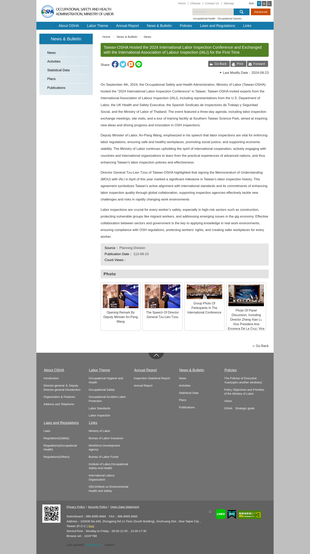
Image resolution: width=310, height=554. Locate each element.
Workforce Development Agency (104, 447)
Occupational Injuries (229, 18)
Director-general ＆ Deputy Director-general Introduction (61, 387)
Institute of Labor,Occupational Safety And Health (108, 466)
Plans (51, 79)
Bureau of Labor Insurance (106, 438)
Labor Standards (99, 408)
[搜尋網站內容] (216, 12)
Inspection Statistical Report (152, 378)
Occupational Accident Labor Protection (107, 399)
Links (247, 26)
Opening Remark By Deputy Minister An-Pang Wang (120, 303)
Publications (56, 88)
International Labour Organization (101, 477)
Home (182, 3)
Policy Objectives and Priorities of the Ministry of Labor (244, 391)
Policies (186, 26)
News (51, 53)
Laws (46, 430)
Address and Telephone (58, 404)
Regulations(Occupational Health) (60, 447)
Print (240, 64)
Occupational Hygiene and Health (106, 380)
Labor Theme (97, 26)
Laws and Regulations (217, 26)
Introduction (51, 378)
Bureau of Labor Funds (103, 456)
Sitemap (229, 3)
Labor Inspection (99, 415)
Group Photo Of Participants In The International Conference (204, 299)
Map (91, 526)
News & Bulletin (159, 26)
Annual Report (127, 26)
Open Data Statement (124, 506)
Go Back (221, 64)
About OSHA (69, 26)
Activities (53, 61)
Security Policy (97, 506)
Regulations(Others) (56, 456)
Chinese (195, 3)
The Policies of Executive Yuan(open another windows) (243, 380)
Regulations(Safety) (56, 438)
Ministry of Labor (99, 430)
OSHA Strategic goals (239, 408)
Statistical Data (58, 70)
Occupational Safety (102, 389)
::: (37, 3)
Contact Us (212, 3)
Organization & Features (59, 396)
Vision (228, 401)
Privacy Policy (76, 506)
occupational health (204, 18)
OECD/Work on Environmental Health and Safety (108, 488)
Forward (259, 64)
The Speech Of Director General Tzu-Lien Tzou (162, 301)
